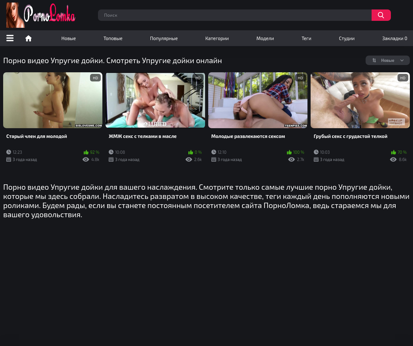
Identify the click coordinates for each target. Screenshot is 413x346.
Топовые (112, 38)
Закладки (394, 38)
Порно (28, 38)
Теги (306, 38)
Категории (217, 38)
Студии (347, 38)
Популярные (164, 38)
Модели (265, 38)
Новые (68, 38)
